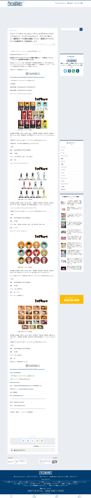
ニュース (63, 147)
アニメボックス (47, 493)
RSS (77, 73)
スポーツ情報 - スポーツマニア (20, 483)
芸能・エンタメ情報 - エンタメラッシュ (27, 481)
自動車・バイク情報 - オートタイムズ (70, 483)
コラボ (62, 181)
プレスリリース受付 (78, 3)
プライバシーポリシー (33, 476)
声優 (62, 164)
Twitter (65, 73)
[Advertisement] (45, 17)
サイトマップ (74, 476)
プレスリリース (51, 446)
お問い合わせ (70, 3)
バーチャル (63, 167)
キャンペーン (64, 178)
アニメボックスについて (60, 3)
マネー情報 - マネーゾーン (35, 483)
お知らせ (63, 189)
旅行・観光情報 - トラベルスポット (51, 483)
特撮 (62, 158)
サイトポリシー (44, 476)
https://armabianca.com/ (19, 405)
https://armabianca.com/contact (26, 389)
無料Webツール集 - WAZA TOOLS (35, 490)
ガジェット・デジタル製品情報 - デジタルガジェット (35, 485)
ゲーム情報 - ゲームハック (44, 481)
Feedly (73, 73)
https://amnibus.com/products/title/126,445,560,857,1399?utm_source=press (27, 77)
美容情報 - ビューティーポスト (80, 481)
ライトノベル (64, 155)
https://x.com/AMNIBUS (15, 372)
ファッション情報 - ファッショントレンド (62, 481)
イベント (63, 175)
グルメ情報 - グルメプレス (11, 481)
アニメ (41, 446)
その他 (62, 186)
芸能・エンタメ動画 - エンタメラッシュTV (59, 485)
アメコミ (63, 161)
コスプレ (63, 169)
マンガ (62, 153)
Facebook (69, 73)
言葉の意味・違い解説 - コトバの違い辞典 (54, 490)
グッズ (45, 446)
